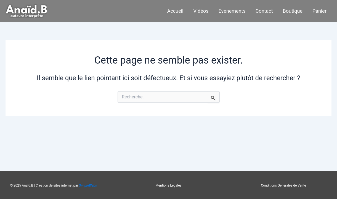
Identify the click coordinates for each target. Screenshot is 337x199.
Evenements (232, 11)
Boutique (292, 11)
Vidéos (201, 11)
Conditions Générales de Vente (283, 185)
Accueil (175, 11)
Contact (264, 11)
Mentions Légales (168, 185)
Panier (319, 11)
